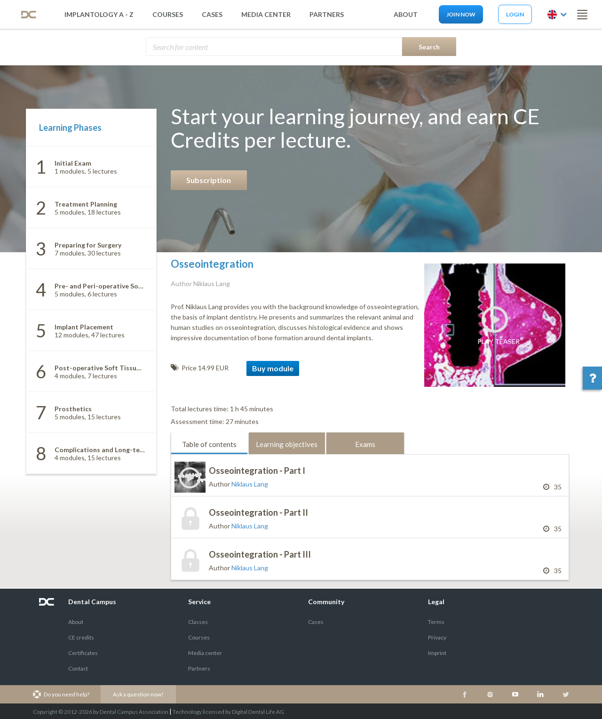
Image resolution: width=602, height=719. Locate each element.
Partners (199, 668)
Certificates (83, 652)
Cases (212, 14)
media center (266, 14)
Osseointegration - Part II (258, 512)
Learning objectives (286, 444)
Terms (436, 621)
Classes (198, 621)
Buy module (272, 368)
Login (515, 14)
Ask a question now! (138, 694)
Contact (78, 668)
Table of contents (209, 444)
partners (326, 14)
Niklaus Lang (249, 484)
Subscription (208, 180)
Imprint (437, 652)
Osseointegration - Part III (260, 554)
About (75, 621)
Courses (167, 14)
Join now (460, 14)
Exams (365, 444)
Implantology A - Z (99, 14)
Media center (205, 652)
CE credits (81, 637)
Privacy (437, 637)
